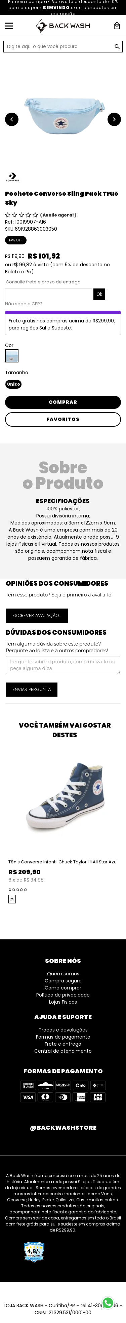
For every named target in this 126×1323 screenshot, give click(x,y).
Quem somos (63, 973)
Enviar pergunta (31, 689)
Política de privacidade (63, 994)
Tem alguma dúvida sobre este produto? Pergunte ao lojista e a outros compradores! (57, 647)
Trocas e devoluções (63, 1029)
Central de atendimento (63, 1051)
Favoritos (63, 419)
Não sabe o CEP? (24, 304)
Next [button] (122, 832)
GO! (117, 46)
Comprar (63, 402)
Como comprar (63, 987)
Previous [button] (3, 832)
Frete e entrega (63, 1044)
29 (12, 899)
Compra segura (63, 980)
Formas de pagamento (63, 1037)
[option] (63, 112)
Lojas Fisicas (63, 1002)
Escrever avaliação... (36, 615)
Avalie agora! (59, 215)
